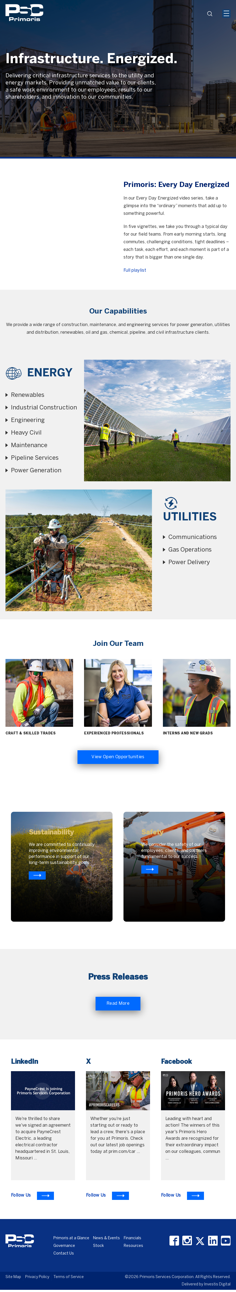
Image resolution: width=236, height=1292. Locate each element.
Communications (192, 537)
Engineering (28, 420)
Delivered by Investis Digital (206, 1286)
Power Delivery (189, 562)
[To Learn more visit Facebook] (182, 1198)
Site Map (13, 1279)
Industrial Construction (44, 408)
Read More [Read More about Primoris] (118, 1006)
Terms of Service (69, 1279)
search (211, 15)
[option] (118, 79)
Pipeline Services (35, 458)
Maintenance (29, 445)
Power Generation (36, 470)
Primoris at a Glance (71, 1240)
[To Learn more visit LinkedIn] (32, 1198)
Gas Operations (190, 550)
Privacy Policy (38, 1279)
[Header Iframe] (189, 3)
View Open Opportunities (118, 757)
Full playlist (134, 270)
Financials (132, 1240)
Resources (133, 1248)
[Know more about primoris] (149, 869)
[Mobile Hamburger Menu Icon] (226, 14)
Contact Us (63, 1256)
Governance (64, 1248)
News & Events (106, 1240)
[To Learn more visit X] (107, 1198)
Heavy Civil (26, 433)
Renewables (27, 395)
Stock (98, 1248)
